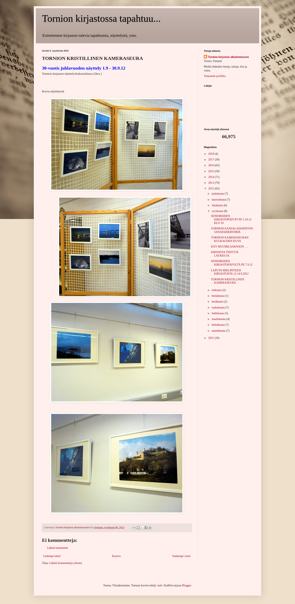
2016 (211, 165)
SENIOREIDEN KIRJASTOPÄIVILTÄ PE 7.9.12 (231, 263)
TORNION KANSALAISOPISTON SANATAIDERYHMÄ (232, 230)
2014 (211, 177)
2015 (211, 171)
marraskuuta (219, 199)
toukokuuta (218, 307)
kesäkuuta (218, 301)
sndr (159, 585)
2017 (211, 159)
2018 (211, 153)
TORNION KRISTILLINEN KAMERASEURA (227, 281)
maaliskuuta (219, 319)
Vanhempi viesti (181, 556)
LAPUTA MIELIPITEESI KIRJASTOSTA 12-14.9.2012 (230, 272)
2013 (211, 182)
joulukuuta (218, 193)
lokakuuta (218, 205)
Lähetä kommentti (57, 547)
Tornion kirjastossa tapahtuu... (101, 18)
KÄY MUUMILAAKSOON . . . (229, 246)
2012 (211, 188)
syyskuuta (218, 211)
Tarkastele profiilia (215, 76)
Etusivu (116, 556)
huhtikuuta (218, 313)
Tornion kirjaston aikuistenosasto (228, 56)
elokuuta (217, 290)
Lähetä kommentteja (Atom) (65, 563)
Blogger (186, 585)
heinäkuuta (218, 295)
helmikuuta (218, 324)
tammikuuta (219, 330)
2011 (211, 337)
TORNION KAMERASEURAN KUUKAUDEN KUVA (229, 239)
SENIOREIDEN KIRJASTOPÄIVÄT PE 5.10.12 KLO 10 (231, 219)
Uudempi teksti (52, 556)
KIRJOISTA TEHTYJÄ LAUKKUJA (224, 254)
